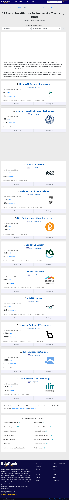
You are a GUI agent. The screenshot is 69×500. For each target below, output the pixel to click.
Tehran (38, 477)
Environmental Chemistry (41, 8)
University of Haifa (33, 271)
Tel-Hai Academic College (34, 352)
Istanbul (38, 472)
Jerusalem (15, 408)
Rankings (49, 104)
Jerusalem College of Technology (33, 325)
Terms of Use (53, 499)
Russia (55, 477)
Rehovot (33, 408)
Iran (54, 469)
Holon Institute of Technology (33, 378)
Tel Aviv (25, 408)
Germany (56, 480)
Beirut (38, 469)
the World (12, 96)
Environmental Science (17, 8)
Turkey (55, 466)
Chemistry (28, 8)
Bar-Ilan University (33, 245)
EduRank (43, 20)
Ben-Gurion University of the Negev (33, 218)
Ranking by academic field (34, 25)
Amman (38, 466)
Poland (55, 474)
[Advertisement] (16, 47)
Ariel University (33, 298)
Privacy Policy (63, 499)
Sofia (37, 480)
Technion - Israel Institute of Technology (33, 111)
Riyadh (38, 474)
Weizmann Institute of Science (33, 191)
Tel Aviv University (33, 164)
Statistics (17, 104)
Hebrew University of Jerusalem (33, 84)
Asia (52, 8)
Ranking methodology (9, 494)
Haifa (20, 408)
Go (63, 28)
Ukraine (55, 472)
